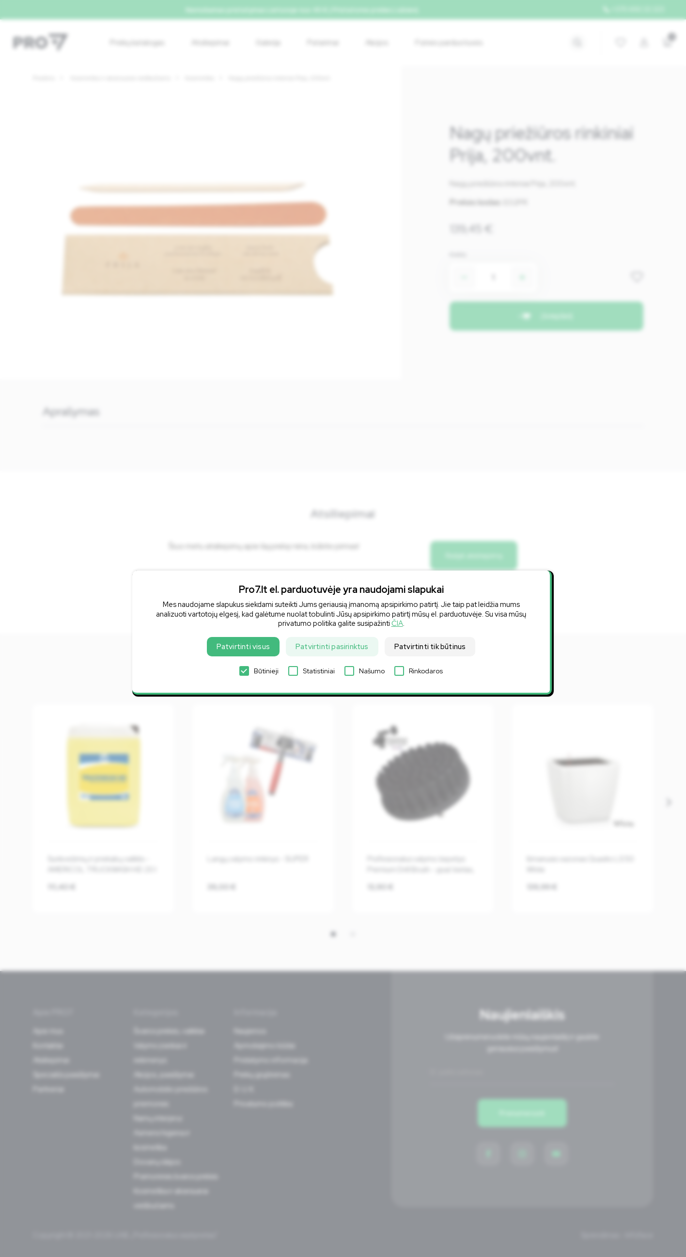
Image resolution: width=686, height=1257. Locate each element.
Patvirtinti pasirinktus (332, 647)
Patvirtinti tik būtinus (430, 647)
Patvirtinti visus (243, 647)
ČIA (397, 623)
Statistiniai (311, 671)
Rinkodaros (418, 671)
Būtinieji (259, 671)
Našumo (364, 671)
